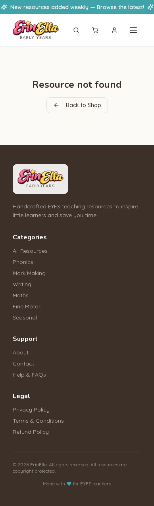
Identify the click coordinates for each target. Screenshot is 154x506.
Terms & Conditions (38, 420)
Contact (23, 363)
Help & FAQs (29, 374)
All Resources (30, 250)
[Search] (76, 30)
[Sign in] (114, 30)
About (21, 352)
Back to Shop (77, 105)
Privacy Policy (31, 409)
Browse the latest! (120, 7)
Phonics (23, 262)
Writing (22, 284)
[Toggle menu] (133, 30)
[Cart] (95, 30)
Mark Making (29, 273)
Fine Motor (26, 306)
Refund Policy (31, 431)
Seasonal (25, 317)
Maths (21, 295)
